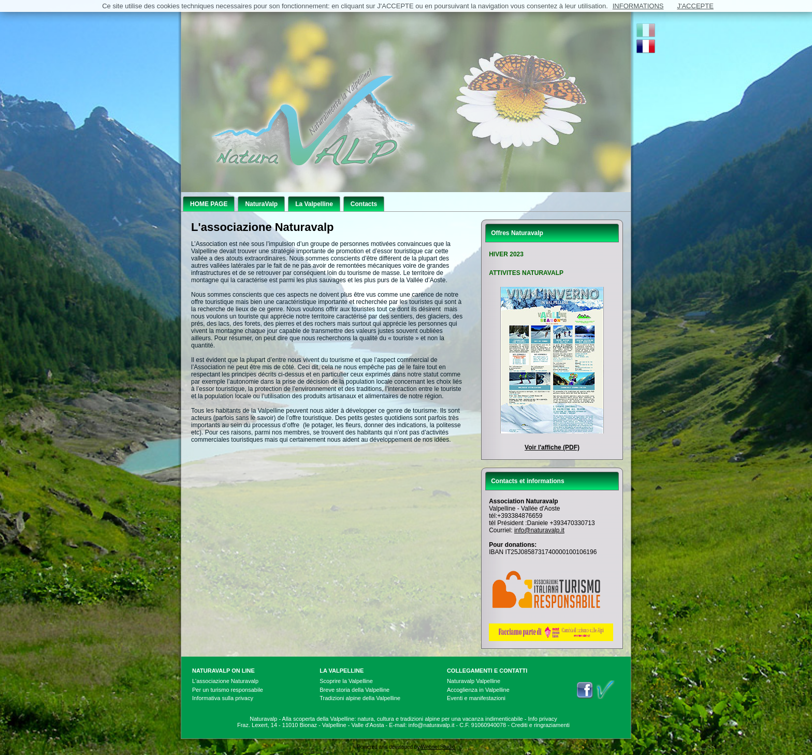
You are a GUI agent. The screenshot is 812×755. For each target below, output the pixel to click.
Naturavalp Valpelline (473, 681)
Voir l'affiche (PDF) (552, 447)
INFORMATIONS (638, 6)
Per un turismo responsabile (227, 690)
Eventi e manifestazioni (476, 698)
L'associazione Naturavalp (225, 681)
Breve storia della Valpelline (354, 690)
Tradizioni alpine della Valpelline (360, 698)
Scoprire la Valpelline (346, 681)
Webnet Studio (438, 747)
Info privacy (542, 719)
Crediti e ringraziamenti (540, 725)
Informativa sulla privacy (222, 698)
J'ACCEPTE (695, 6)
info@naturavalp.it (539, 530)
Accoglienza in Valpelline (478, 690)
